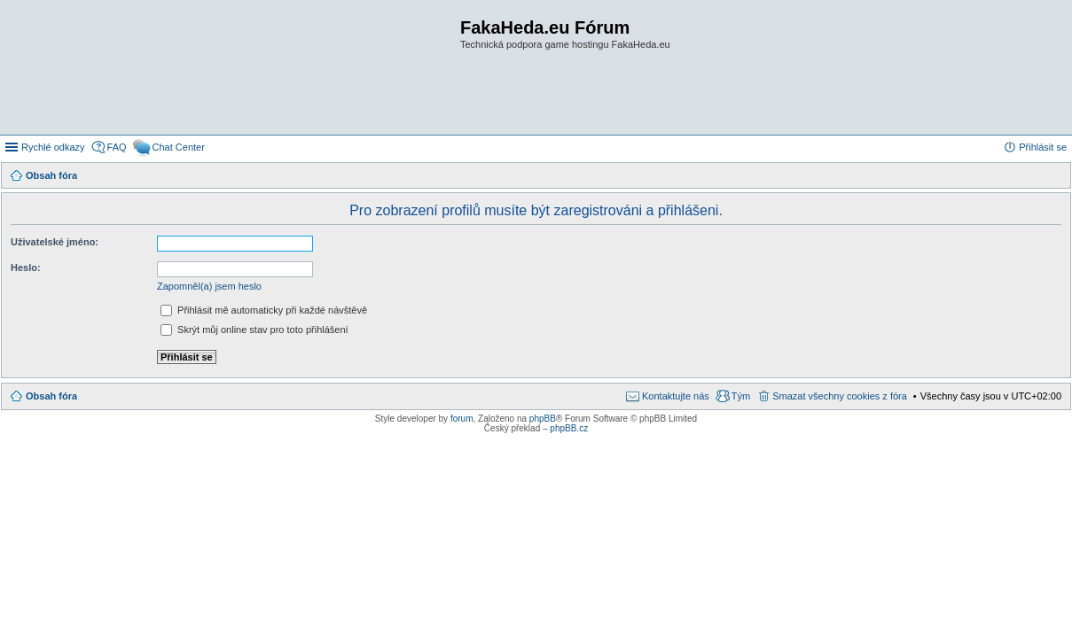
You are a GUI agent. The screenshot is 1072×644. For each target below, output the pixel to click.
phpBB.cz (569, 428)
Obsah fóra (51, 396)
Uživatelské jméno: (54, 242)
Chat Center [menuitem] (179, 147)
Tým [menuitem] (741, 396)
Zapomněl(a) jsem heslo (209, 286)
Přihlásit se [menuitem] (1043, 147)
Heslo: (26, 267)
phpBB (542, 418)
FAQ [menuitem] (117, 147)
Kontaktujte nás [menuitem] (675, 396)
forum (461, 418)
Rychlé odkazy (53, 147)
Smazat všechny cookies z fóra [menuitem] (839, 396)
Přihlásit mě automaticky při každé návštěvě (263, 310)
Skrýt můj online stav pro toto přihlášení (254, 329)
